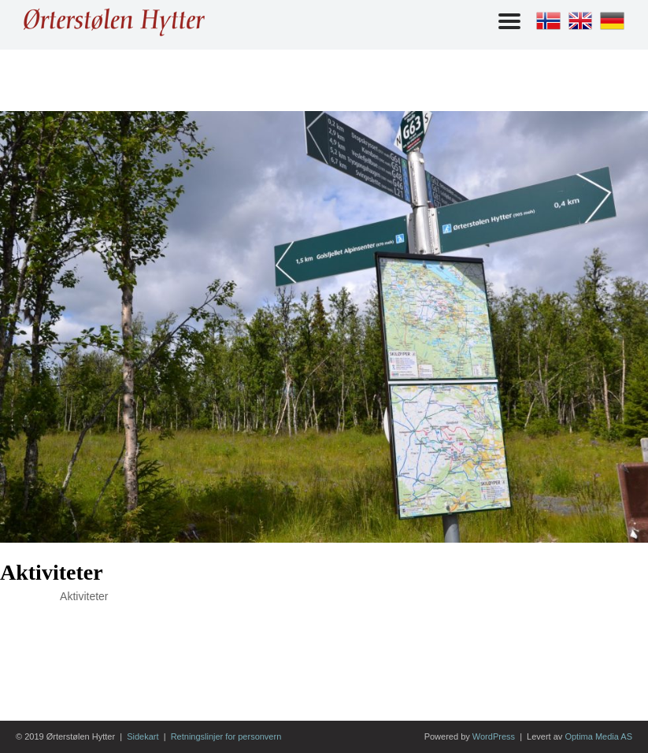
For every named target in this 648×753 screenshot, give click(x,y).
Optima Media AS (598, 736)
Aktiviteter (51, 572)
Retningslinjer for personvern (226, 736)
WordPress (493, 736)
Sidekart (142, 736)
